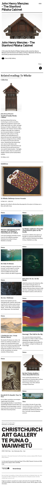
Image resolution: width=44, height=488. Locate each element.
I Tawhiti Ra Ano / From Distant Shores (9, 336)
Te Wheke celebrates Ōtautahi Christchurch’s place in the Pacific (32, 230)
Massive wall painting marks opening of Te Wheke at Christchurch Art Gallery (10, 231)
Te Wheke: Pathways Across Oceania (13, 198)
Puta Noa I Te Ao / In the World (30, 279)
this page (35, 482)
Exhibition (4, 164)
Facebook (40, 68)
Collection (4, 80)
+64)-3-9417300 (16, 462)
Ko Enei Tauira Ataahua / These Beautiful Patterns (30, 373)
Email (3, 464)
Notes (3, 213)
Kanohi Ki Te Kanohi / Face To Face (11, 395)
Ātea (24, 401)
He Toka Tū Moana (7, 263)
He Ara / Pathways (7, 298)
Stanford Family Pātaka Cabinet (11, 115)
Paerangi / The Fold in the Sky (32, 334)
